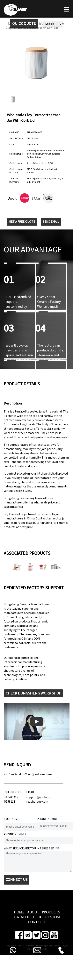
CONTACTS (37, 922)
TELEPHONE (12, 792)
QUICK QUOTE (24, 23)
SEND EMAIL (51, 222)
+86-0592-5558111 (11, 799)
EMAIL (30, 792)
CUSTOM (52, 917)
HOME (19, 912)
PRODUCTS (51, 912)
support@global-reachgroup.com (38, 799)
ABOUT (33, 912)
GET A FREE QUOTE (22, 222)
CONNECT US (16, 879)
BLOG (38, 917)
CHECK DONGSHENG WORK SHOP (33, 693)
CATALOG (22, 917)
